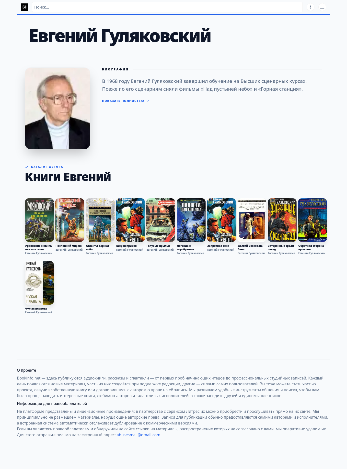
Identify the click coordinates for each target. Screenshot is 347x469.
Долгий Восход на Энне (250, 247)
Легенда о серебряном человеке (185, 247)
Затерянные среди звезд (281, 247)
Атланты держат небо (97, 247)
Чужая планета (36, 308)
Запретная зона (218, 245)
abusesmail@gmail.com (138, 434)
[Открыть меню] (322, 7)
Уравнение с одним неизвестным (39, 247)
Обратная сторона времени (311, 247)
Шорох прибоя (126, 245)
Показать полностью (126, 101)
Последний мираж (69, 245)
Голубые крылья (158, 245)
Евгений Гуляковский (38, 253)
